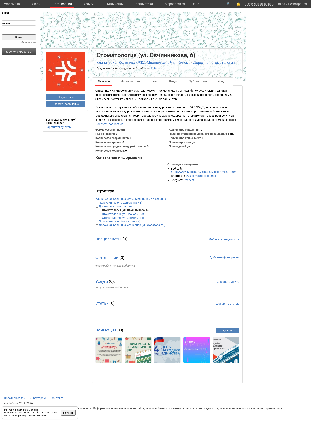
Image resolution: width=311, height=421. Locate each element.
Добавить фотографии (224, 257)
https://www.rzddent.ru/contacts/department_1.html (204, 171)
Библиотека (144, 4)
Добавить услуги (228, 281)
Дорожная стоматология (214, 62)
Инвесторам (38, 398)
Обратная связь (14, 398)
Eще (196, 4)
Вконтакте (56, 398)
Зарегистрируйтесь (58, 127)
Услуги (89, 4)
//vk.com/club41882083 (201, 175)
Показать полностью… (110, 124)
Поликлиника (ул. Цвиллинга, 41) (120, 202)
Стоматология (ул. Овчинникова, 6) (125, 210)
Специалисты (108, 239)
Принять (68, 412)
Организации (62, 4)
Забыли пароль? (27, 42)
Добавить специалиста (224, 239)
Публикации (115, 4)
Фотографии (106, 257)
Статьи (102, 303)
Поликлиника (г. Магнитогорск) (119, 221)
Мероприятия (175, 4)
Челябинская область (259, 3)
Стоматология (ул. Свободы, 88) (123, 214)
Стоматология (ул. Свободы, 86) (123, 217)
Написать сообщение (66, 103)
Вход (281, 4)
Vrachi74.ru (12, 4)
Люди (36, 4)
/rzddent (188, 180)
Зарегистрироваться (19, 51)
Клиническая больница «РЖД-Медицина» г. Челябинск (142, 62)
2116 (153, 68)
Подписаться (66, 97)
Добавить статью (227, 303)
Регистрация (297, 4)
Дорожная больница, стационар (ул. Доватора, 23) (132, 225)
